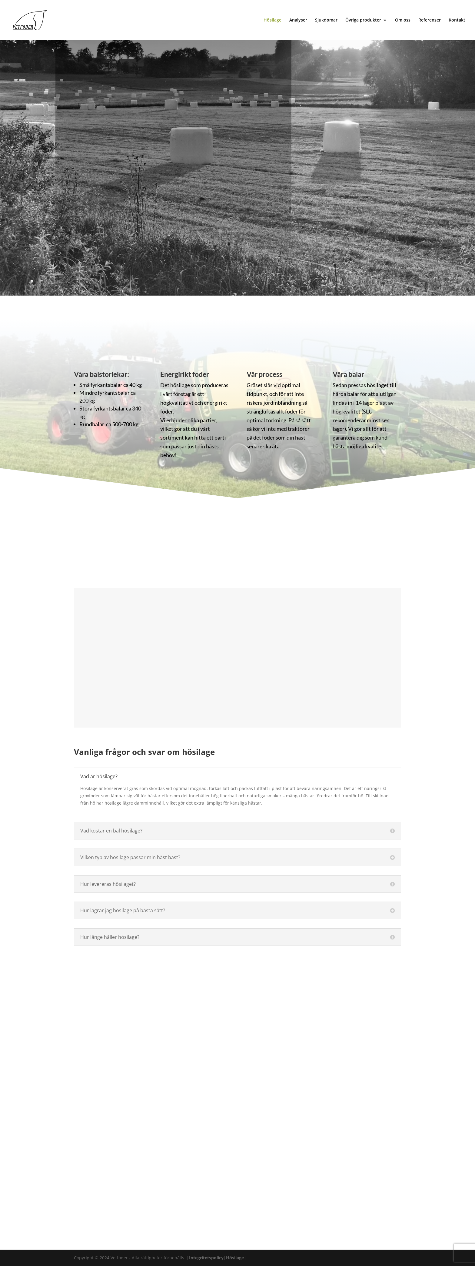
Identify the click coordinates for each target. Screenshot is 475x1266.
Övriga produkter (363, 20)
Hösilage (272, 20)
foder (166, 411)
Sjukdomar (326, 20)
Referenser (429, 20)
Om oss (402, 20)
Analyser (298, 20)
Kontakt (457, 20)
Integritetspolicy (206, 1258)
